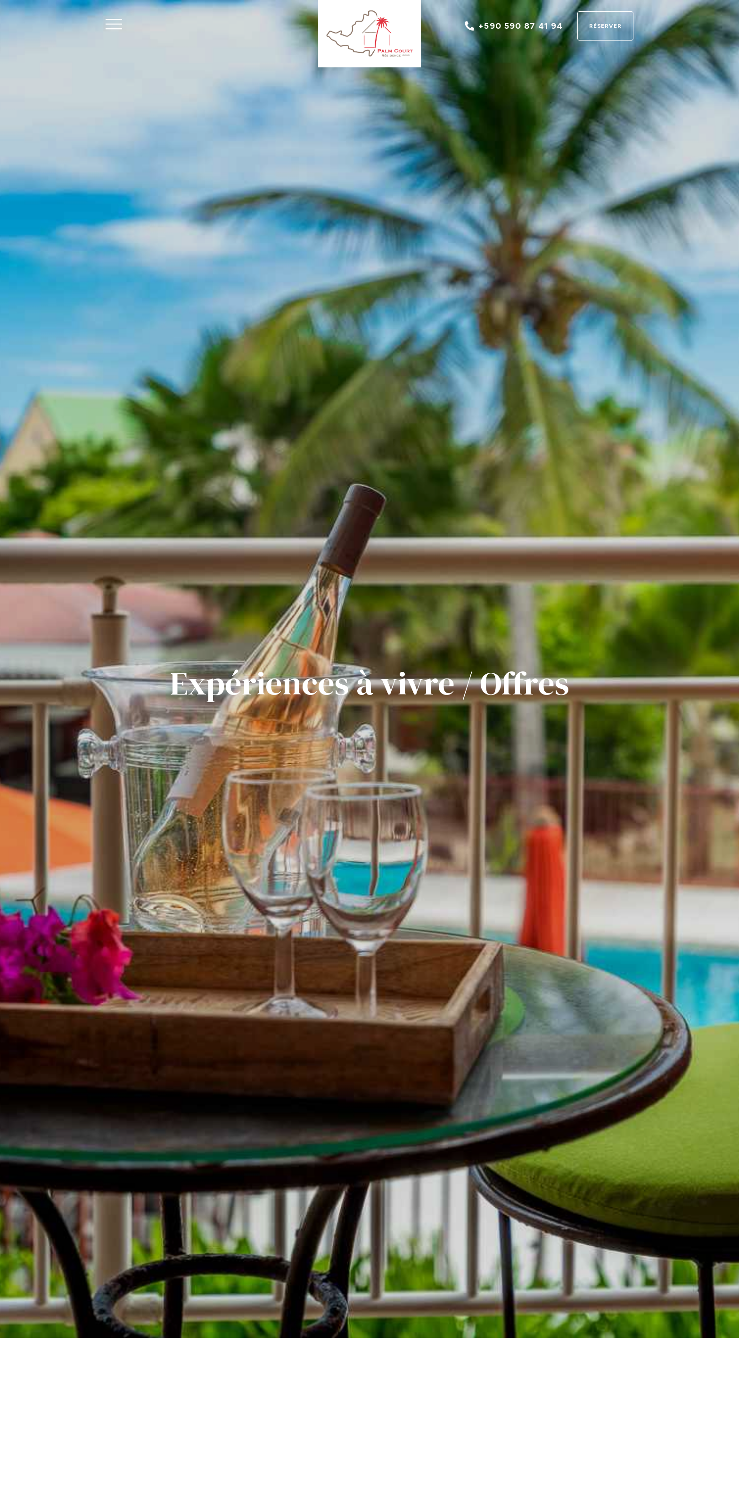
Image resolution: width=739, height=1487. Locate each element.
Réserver (605, 26)
